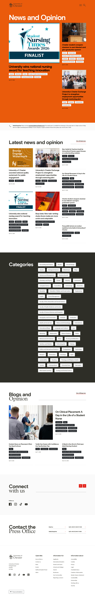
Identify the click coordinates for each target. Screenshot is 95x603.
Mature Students (79, 184)
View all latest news (81, 141)
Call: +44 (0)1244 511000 (77, 532)
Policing (72, 344)
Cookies (73, 562)
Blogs (72, 178)
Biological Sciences (53, 270)
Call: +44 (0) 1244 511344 (77, 527)
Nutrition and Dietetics (46, 344)
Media (77, 333)
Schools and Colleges (58, 567)
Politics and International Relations (49, 349)
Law (73, 328)
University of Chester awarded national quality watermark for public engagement (19, 174)
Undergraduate (79, 102)
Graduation (72, 58)
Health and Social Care (15, 77)
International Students (58, 562)
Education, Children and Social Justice (60, 291)
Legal (72, 567)
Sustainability (43, 360)
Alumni (64, 53)
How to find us (39, 559)
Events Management (54, 296)
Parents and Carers (57, 564)
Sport (71, 354)
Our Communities (57, 575)
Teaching (54, 360)
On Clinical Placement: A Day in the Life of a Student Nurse (73, 174)
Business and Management (47, 275)
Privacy (72, 564)
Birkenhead (18, 74)
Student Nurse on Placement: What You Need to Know (20, 445)
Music (59, 339)
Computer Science (45, 286)
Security (73, 585)
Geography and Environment (48, 317)
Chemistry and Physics (68, 232)
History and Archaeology (63, 323)
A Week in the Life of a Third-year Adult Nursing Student (73, 445)
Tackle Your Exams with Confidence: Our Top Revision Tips (47, 445)
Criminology (68, 286)
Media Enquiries (57, 532)
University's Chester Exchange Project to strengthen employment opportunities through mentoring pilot (74, 95)
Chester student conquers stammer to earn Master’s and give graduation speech (74, 47)
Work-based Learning (45, 370)
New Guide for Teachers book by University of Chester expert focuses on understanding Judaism (74, 151)
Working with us (75, 583)
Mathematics (53, 333)
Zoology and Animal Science (64, 370)
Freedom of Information (77, 572)
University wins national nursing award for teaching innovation (30, 68)
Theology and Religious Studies (70, 159)
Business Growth (63, 275)
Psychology (38, 224)
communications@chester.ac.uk (36, 125)
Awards (11, 74)
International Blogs (45, 328)
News (36, 564)
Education (71, 156)
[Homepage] (15, 5)
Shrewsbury (52, 354)
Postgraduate (80, 61)
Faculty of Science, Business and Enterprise (51, 312)
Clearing (67, 280)
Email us (57, 527)
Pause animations (16, 592)
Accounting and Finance (46, 264)
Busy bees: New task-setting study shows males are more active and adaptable (46, 216)
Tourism (42, 365)
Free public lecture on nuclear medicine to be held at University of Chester (73, 228)
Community (77, 280)
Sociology (63, 354)
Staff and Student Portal (41, 570)
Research (46, 224)
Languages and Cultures (61, 328)
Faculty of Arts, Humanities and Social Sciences (52, 301)
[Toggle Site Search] (84, 5)
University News (66, 105)
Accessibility (74, 559)
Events (37, 567)
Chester (25, 74)
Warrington (37, 77)
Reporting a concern (58, 577)
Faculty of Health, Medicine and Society (38, 74)
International (80, 58)
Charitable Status (75, 570)
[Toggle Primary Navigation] (80, 5)
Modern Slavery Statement (77, 575)
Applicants (55, 559)
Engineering (78, 291)
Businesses (56, 572)
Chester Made (72, 53)
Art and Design (70, 264)
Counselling (57, 286)
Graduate (65, 58)
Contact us (38, 562)
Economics (80, 286)
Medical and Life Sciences (68, 61)
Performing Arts (61, 344)
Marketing (42, 333)
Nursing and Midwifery (27, 77)
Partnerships (74, 580)
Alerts (36, 572)
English (42, 296)
